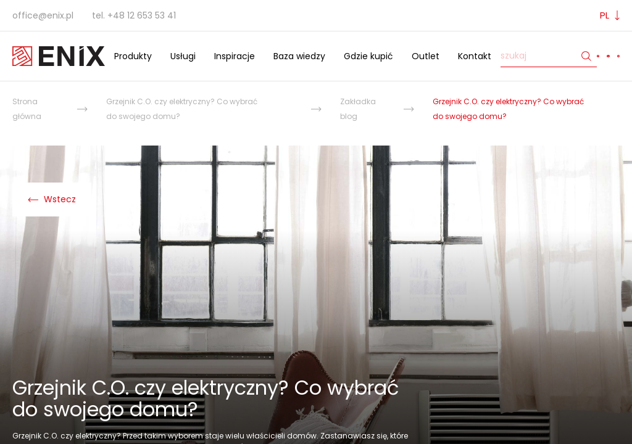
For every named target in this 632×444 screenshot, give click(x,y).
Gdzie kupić (368, 56)
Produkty (133, 56)
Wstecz (52, 199)
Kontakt (474, 56)
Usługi (183, 56)
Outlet (425, 56)
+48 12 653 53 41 (141, 15)
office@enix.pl (42, 15)
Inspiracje (234, 56)
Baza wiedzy (299, 56)
